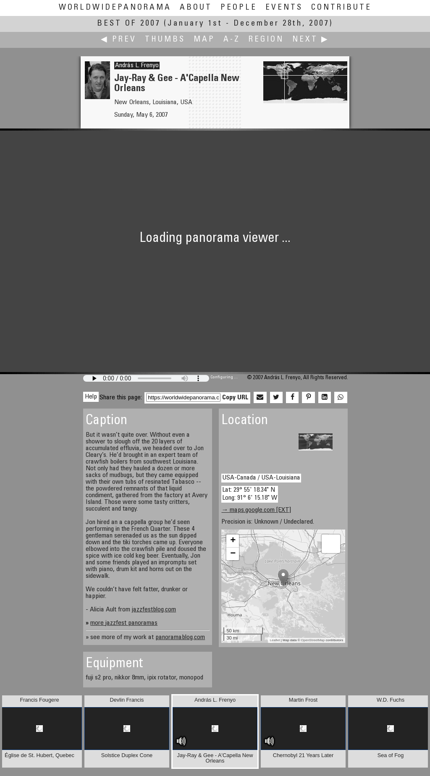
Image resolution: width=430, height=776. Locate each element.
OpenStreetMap (313, 640)
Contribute (341, 8)
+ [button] (233, 541)
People (238, 8)
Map (204, 40)
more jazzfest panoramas (123, 623)
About (196, 8)
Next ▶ (310, 40)
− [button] (233, 554)
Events (284, 8)
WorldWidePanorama (115, 8)
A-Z (231, 40)
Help (91, 396)
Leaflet (275, 640)
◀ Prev (118, 40)
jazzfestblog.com (154, 609)
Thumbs (165, 40)
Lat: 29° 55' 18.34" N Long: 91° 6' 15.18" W (249, 494)
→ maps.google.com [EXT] (256, 510)
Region (266, 40)
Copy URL (235, 397)
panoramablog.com (180, 637)
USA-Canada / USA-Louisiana (261, 478)
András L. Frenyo (137, 65)
